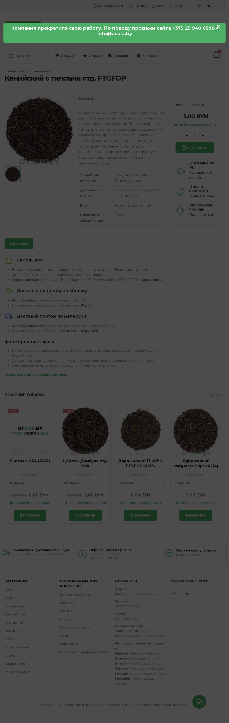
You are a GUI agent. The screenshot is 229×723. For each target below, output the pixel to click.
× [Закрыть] (218, 26)
